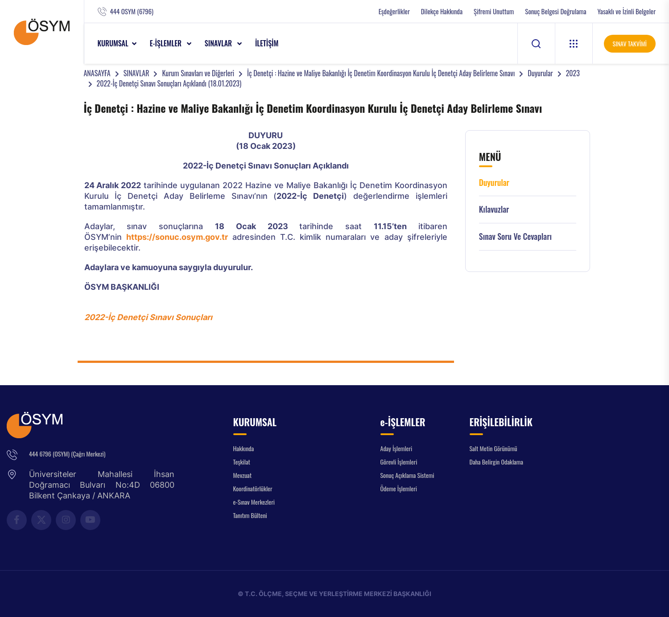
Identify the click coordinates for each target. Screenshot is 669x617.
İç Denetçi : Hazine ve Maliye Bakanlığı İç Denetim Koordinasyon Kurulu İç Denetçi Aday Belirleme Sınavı (381, 73)
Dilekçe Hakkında (442, 11)
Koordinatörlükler (253, 488)
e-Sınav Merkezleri (254, 501)
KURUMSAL (113, 43)
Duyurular (540, 73)
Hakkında (243, 448)
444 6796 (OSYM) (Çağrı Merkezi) (67, 453)
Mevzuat (242, 475)
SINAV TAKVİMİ (630, 43)
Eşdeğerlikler (394, 11)
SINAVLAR (219, 43)
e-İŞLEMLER (166, 43)
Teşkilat (241, 461)
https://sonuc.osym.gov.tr (177, 237)
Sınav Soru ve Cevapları (515, 236)
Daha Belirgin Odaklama (497, 461)
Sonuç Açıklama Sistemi (407, 475)
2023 (573, 73)
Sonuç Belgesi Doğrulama (555, 11)
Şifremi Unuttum (494, 11)
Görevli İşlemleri (398, 461)
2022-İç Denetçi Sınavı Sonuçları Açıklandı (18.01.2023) (169, 83)
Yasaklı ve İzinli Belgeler (627, 11)
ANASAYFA (97, 73)
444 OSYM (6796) (131, 11)
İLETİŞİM (267, 43)
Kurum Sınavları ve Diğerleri (198, 73)
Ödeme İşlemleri (398, 488)
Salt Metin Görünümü (493, 448)
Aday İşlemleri (396, 448)
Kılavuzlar (494, 209)
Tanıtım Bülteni (250, 515)
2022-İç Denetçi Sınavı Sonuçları (148, 317)
